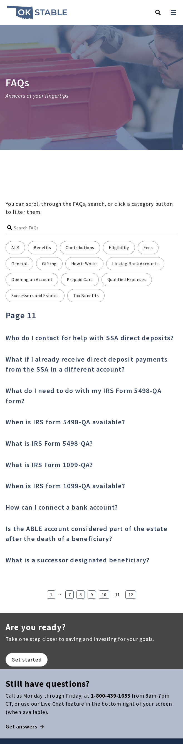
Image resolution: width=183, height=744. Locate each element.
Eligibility (119, 247)
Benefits (42, 247)
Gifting (49, 263)
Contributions (80, 247)
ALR (15, 247)
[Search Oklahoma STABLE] (158, 12)
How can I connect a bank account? (62, 507)
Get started (26, 659)
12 (130, 594)
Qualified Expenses (126, 279)
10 (104, 594)
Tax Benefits (86, 295)
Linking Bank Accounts (135, 263)
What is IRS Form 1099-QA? (49, 464)
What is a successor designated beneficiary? (78, 560)
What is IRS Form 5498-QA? (49, 443)
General (19, 263)
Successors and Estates (35, 295)
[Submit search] (10, 228)
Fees (148, 247)
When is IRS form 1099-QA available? (65, 486)
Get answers (25, 726)
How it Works (84, 263)
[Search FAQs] (96, 228)
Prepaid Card (80, 279)
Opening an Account (31, 279)
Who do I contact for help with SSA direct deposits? (90, 338)
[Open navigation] (173, 12)
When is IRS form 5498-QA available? (65, 422)
